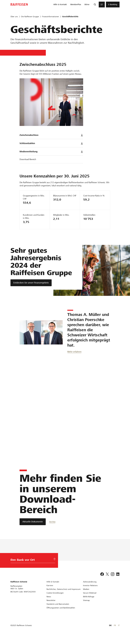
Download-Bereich (28, 159)
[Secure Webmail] (89, 593)
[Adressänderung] (89, 582)
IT (119, 625)
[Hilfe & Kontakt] (53, 582)
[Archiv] (57, 522)
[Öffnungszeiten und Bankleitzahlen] (61, 608)
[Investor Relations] (90, 585)
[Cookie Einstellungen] (55, 593)
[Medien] (86, 589)
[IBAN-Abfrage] (88, 596)
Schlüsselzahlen (51, 143)
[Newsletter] (51, 600)
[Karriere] (50, 585)
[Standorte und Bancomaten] (58, 604)
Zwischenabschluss (51, 135)
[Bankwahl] (31, 560)
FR (115, 625)
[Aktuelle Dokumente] (33, 521)
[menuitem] (60, 4)
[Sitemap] (86, 600)
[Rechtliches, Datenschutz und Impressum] (64, 589)
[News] (49, 596)
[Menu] (102, 4)
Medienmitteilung (51, 151)
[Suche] (95, 4)
